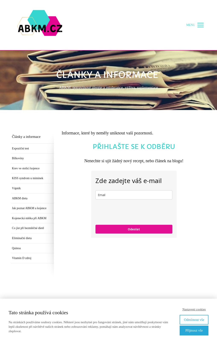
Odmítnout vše (194, 320)
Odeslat (134, 229)
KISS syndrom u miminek (27, 178)
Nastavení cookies (194, 309)
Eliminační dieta (22, 238)
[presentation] (127, 212)
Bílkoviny (18, 158)
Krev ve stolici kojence (26, 168)
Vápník (16, 188)
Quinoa (16, 248)
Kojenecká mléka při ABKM (29, 218)
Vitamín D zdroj (21, 258)
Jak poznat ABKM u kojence (29, 208)
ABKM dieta (20, 198)
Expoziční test (20, 148)
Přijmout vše (194, 330)
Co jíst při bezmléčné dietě (28, 228)
